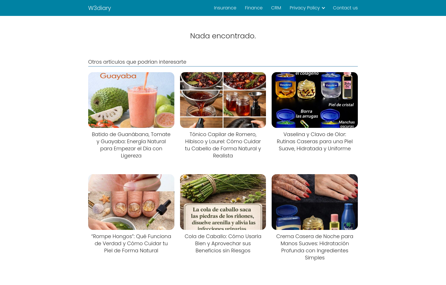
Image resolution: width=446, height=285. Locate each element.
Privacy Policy (305, 8)
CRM (276, 8)
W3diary (99, 8)
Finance (254, 8)
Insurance (225, 8)
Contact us (345, 8)
